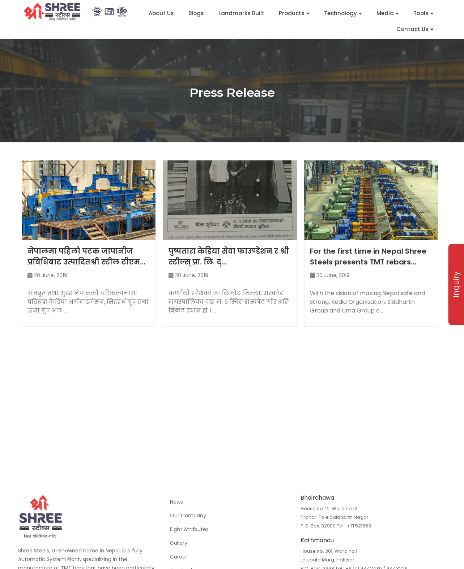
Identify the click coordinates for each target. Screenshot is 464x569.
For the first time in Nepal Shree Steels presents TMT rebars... (368, 256)
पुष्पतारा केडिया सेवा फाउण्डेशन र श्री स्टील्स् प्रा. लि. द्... (229, 256)
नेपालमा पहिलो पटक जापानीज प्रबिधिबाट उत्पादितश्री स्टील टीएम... (86, 256)
